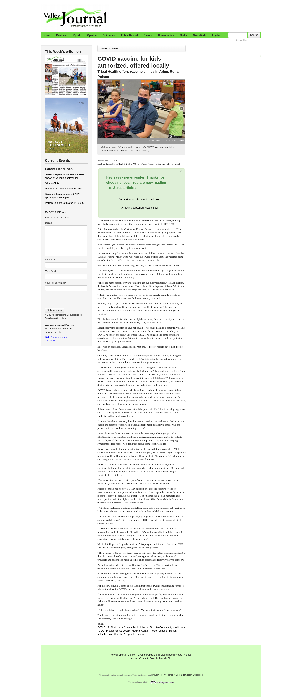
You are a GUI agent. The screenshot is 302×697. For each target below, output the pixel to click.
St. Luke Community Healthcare (167, 627)
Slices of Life (52, 183)
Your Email (51, 271)
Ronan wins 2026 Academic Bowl (63, 188)
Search (254, 34)
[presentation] (66, 298)
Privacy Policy (159, 675)
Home (103, 48)
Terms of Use (173, 675)
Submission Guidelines (55, 318)
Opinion (92, 35)
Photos (178, 654)
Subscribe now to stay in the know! (139, 199)
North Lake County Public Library (129, 627)
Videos (188, 654)
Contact (143, 658)
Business (61, 35)
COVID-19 (103, 627)
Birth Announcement (56, 337)
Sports (77, 35)
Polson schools (159, 630)
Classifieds (199, 35)
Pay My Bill (165, 658)
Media (183, 35)
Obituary (50, 340)
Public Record (129, 35)
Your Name (51, 259)
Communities (166, 35)
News (47, 35)
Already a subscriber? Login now (139, 207)
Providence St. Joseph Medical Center (127, 630)
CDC (101, 630)
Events (148, 35)
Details (48, 222)
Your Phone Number (55, 282)
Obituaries (109, 35)
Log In (216, 35)
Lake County (115, 634)
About (134, 658)
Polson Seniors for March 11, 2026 (64, 202)
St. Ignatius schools (135, 634)
